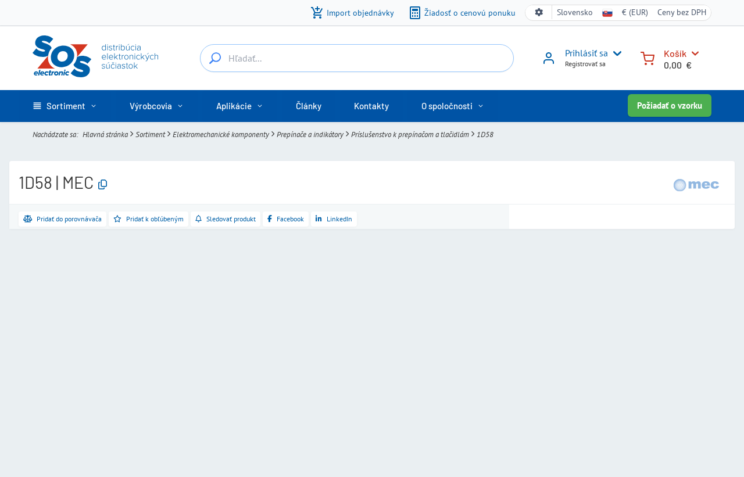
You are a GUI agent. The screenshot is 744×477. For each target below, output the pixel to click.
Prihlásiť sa (586, 53)
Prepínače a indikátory (310, 134)
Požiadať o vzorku (669, 105)
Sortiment (150, 134)
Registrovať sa (585, 63)
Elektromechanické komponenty (221, 134)
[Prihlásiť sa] (549, 62)
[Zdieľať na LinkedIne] (334, 219)
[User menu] (615, 53)
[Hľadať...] (215, 58)
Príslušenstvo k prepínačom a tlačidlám (410, 134)
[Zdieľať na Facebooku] (286, 219)
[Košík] (647, 57)
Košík (675, 53)
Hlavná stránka (105, 134)
